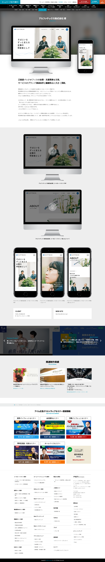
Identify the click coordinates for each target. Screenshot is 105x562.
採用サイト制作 (21, 6)
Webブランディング (76, 6)
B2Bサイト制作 (43, 6)
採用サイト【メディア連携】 (20, 497)
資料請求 (56, 537)
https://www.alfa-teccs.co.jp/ (61, 314)
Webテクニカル (93, 6)
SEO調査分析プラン (39, 510)
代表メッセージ (77, 511)
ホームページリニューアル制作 (51, 6)
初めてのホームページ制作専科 (60, 499)
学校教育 (56, 9)
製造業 (16, 9)
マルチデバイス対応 (39, 541)
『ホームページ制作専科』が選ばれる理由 (48, 2)
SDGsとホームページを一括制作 (41, 492)
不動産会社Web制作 (19, 525)
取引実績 (76, 514)
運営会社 (74, 2)
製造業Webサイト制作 (19, 509)
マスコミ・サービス (86, 9)
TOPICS (56, 517)
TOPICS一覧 (56, 521)
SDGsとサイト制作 (60, 6)
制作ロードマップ (58, 491)
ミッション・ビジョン (78, 509)
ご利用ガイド (57, 488)
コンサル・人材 (42, 9)
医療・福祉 (62, 9)
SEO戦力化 (37, 504)
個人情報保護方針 (77, 519)
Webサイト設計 (38, 539)
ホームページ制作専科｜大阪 (80, 524)
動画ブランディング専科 (79, 536)
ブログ (55, 527)
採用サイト (76, 516)
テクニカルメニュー (39, 535)
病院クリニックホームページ (20, 538)
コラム (65, 2)
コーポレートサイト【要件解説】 (21, 484)
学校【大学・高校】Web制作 (21, 532)
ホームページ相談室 (58, 496)
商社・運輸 (28, 9)
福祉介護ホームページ (19, 540)
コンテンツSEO (38, 507)
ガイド (69, 2)
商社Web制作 (17, 535)
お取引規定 (56, 501)
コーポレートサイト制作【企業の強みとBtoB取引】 (23, 481)
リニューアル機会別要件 (39, 482)
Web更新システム (38, 544)
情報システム (50, 9)
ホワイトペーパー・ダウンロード (61, 540)
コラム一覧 (56, 530)
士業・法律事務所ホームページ (21, 527)
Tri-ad (75, 542)
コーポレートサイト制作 (13, 6)
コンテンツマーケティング (40, 502)
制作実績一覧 (57, 511)
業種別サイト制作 (36, 6)
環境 (73, 9)
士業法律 (68, 9)
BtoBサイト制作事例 (19, 553)
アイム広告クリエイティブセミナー (61, 550)
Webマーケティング (68, 6)
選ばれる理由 (57, 476)
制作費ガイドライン (58, 493)
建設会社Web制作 (18, 522)
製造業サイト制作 (28, 6)
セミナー (56, 547)
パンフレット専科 (77, 534)
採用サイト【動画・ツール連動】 (21, 500)
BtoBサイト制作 (18, 550)
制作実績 (61, 2)
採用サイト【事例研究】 (20, 503)
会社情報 (76, 506)
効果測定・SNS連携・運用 (40, 549)
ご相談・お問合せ (77, 522)
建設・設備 (21, 9)
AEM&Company (49, 560)
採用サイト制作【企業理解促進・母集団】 (22, 494)
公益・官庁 (78, 9)
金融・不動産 (34, 9)
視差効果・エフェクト (39, 547)
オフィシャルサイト (78, 539)
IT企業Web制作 (18, 530)
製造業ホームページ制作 (20, 512)
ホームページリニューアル (40, 480)
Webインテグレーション (85, 6)
